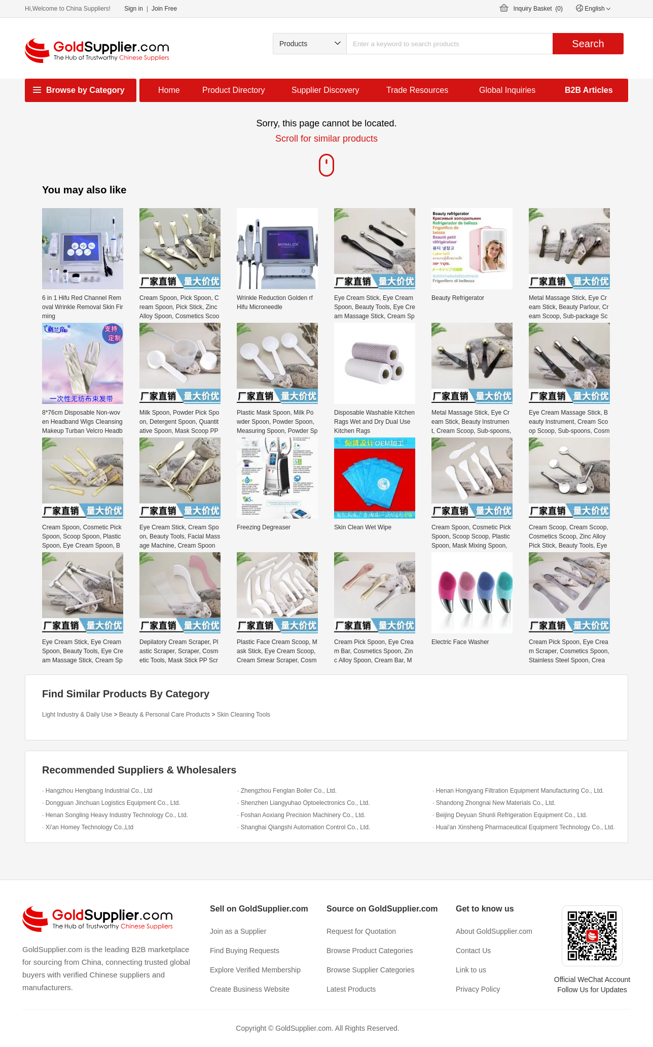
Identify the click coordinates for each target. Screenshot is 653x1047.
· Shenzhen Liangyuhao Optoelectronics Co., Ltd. (303, 802)
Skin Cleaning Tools (243, 714)
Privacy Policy (478, 989)
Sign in (133, 8)
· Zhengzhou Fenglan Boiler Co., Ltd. (287, 790)
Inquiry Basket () (538, 8)
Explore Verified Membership (255, 970)
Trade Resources (417, 90)
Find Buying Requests (244, 951)
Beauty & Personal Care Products (164, 714)
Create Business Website (249, 989)
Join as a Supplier (238, 931)
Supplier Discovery (325, 90)
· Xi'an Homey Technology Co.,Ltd (87, 827)
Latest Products (351, 989)
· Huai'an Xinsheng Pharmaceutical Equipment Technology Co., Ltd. (523, 827)
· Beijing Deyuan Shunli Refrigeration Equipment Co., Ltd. (510, 815)
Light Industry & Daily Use (77, 714)
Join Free (164, 8)
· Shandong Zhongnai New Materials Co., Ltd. (494, 802)
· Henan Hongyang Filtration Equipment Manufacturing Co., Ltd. (518, 790)
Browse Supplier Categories (370, 970)
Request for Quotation (361, 931)
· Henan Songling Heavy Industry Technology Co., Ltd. (115, 815)
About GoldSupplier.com (494, 931)
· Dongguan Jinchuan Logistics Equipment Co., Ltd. (111, 802)
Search (588, 43)
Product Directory (233, 90)
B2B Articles (589, 90)
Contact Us (473, 951)
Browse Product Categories (369, 951)
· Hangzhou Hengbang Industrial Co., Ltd (97, 790)
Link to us (471, 970)
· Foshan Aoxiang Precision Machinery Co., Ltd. (301, 815)
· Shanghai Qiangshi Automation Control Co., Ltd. (303, 827)
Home (169, 90)
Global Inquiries (507, 90)
